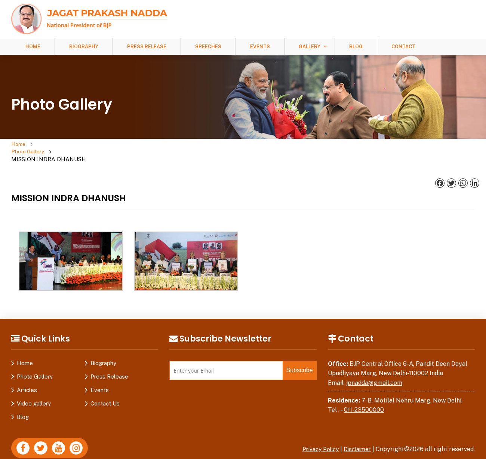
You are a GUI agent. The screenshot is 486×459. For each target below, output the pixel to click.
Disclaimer (356, 434)
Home (32, 46)
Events (260, 46)
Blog (356, 46)
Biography (83, 46)
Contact (403, 46)
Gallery (309, 46)
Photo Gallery (56, 144)
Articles (27, 375)
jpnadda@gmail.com (374, 368)
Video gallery (34, 389)
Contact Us (105, 389)
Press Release (146, 46)
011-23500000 (364, 395)
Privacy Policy (316, 434)
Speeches (208, 46)
